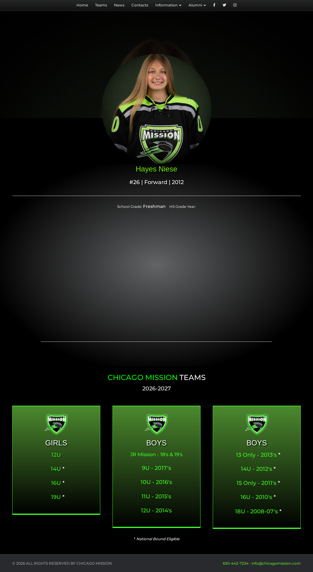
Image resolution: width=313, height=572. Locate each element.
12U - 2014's (156, 510)
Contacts (139, 5)
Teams (101, 5)
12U (56, 455)
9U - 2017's (156, 468)
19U (56, 497)
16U (56, 483)
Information (166, 5)
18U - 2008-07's (256, 511)
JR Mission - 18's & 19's (156, 454)
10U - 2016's (156, 482)
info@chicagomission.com (276, 563)
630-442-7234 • (237, 563)
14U (56, 469)
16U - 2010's (256, 497)
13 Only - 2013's (256, 455)
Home (82, 5)
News (119, 5)
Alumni (195, 5)
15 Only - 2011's (256, 483)
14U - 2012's (256, 469)
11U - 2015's (156, 496)
